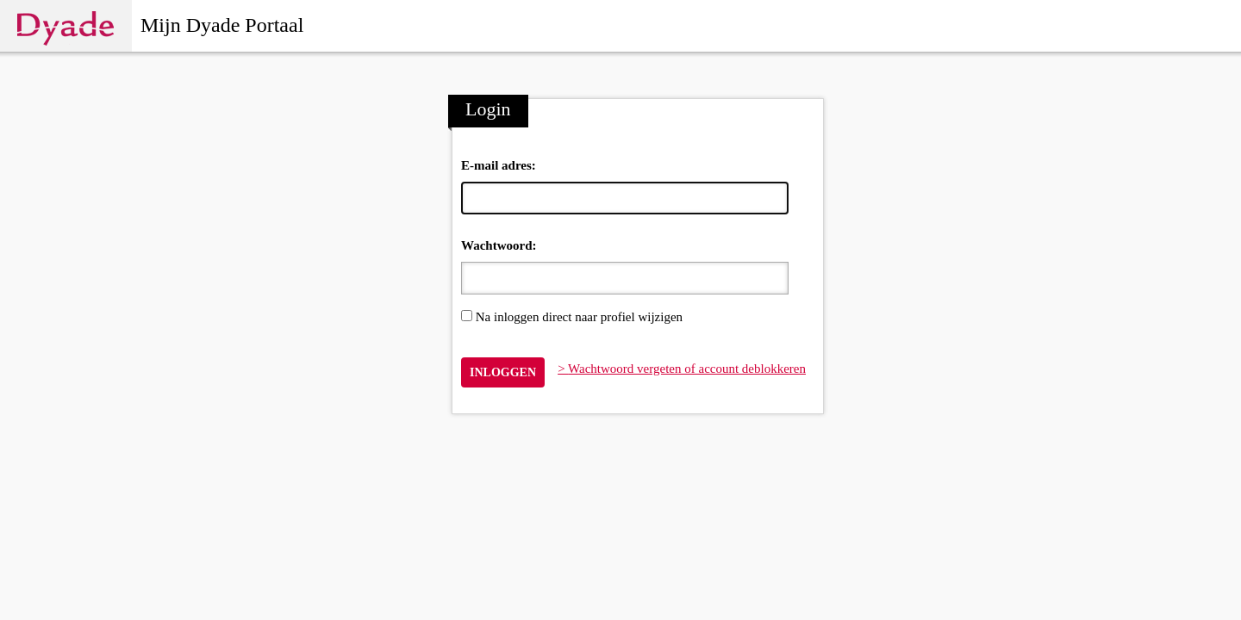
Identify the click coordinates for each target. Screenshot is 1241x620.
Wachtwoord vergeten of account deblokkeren (687, 368)
